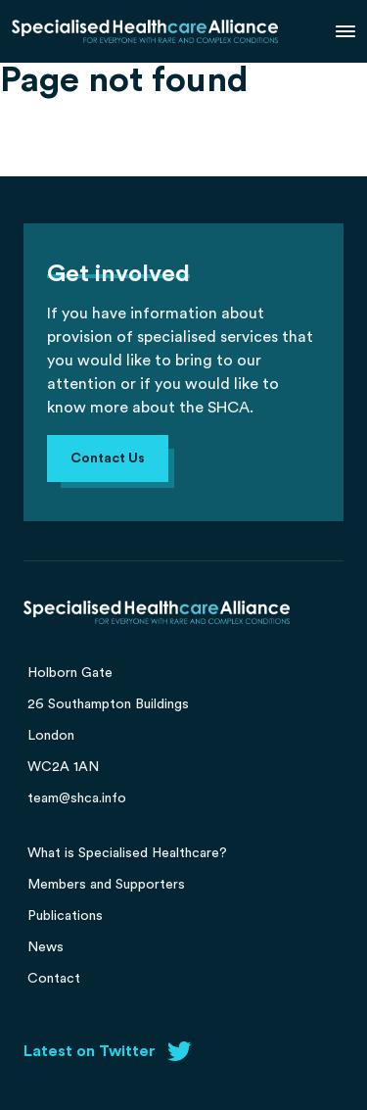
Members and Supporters (106, 885)
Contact (53, 979)
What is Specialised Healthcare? (127, 853)
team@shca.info (76, 798)
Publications (65, 916)
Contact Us (107, 458)
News (45, 947)
